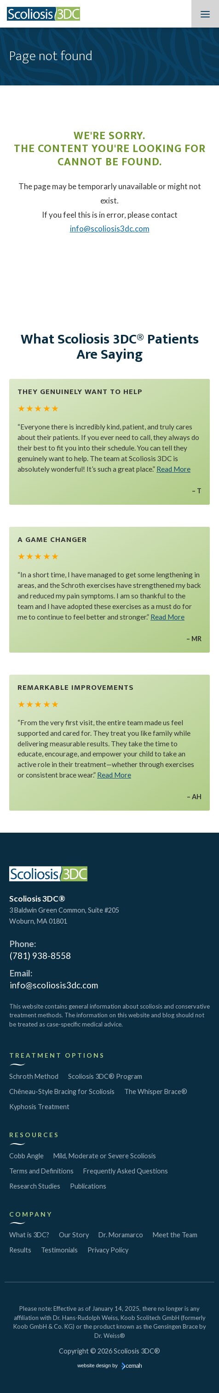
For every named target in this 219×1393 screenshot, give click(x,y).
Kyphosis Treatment (39, 1107)
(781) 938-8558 (40, 955)
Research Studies (34, 1186)
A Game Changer (52, 539)
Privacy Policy (107, 1250)
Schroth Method (33, 1076)
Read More (173, 469)
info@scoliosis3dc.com (110, 228)
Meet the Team (175, 1235)
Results (20, 1250)
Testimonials (59, 1250)
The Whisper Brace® (155, 1091)
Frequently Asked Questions (125, 1171)
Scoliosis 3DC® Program (105, 1076)
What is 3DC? (29, 1235)
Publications (88, 1186)
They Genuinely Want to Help (80, 391)
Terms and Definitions (41, 1171)
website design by (109, 1366)
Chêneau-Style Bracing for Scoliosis (62, 1091)
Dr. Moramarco (120, 1235)
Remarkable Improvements (75, 687)
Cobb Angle (26, 1156)
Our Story (74, 1235)
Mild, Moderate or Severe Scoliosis (104, 1156)
